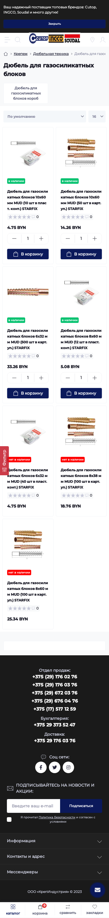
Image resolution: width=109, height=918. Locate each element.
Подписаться (81, 806)
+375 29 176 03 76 (54, 740)
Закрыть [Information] (54, 24)
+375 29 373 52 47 (54, 725)
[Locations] (92, 40)
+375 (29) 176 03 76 (54, 685)
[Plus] (41, 238)
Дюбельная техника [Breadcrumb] (51, 54)
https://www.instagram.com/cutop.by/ (68, 767)
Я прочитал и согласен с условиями (58, 819)
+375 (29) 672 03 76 (54, 693)
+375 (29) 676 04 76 (54, 701)
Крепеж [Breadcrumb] (20, 54)
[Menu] (7, 40)
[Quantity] (27, 238)
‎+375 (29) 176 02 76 (54, 676)
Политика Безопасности (57, 817)
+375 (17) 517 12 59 (54, 709)
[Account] (103, 40)
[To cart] (28, 254)
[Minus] (14, 238)
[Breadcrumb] (5, 54)
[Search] (18, 40)
